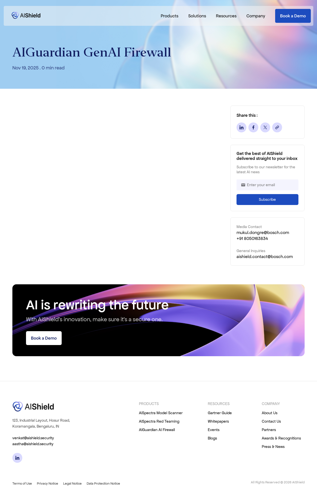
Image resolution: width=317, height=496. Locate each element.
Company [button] (255, 16)
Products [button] (169, 16)
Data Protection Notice (103, 483)
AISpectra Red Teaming (159, 421)
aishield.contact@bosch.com (265, 256)
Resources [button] (226, 16)
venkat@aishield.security (33, 438)
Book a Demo (293, 16)
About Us (269, 412)
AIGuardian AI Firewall (157, 429)
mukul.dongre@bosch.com (263, 232)
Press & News (273, 446)
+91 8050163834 (252, 238)
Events (213, 429)
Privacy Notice (47, 483)
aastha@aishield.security (32, 443)
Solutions (197, 16)
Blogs (212, 438)
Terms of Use (22, 483)
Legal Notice (72, 483)
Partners (269, 429)
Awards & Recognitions (281, 438)
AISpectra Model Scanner (161, 412)
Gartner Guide (220, 412)
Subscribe (267, 199)
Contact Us (271, 421)
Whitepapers (218, 421)
